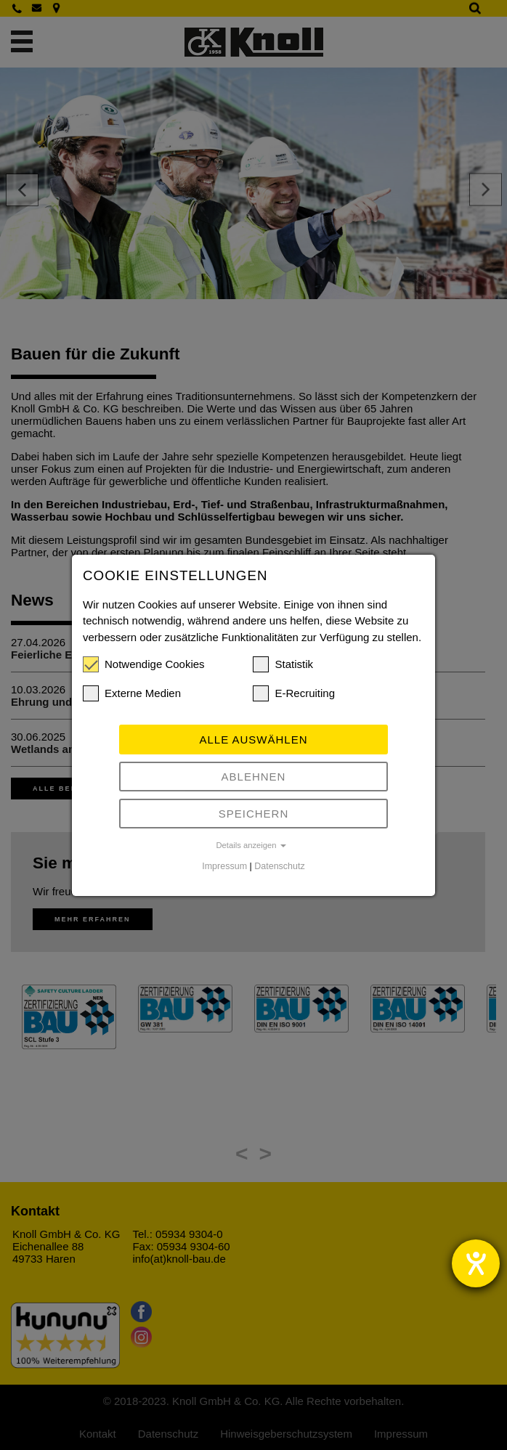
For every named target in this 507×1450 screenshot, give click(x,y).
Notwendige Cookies (144, 664)
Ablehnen (254, 776)
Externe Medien (132, 693)
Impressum (224, 866)
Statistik (283, 664)
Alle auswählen (253, 739)
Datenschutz (279, 866)
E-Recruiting (294, 693)
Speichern (254, 813)
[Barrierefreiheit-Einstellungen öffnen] (476, 1263)
